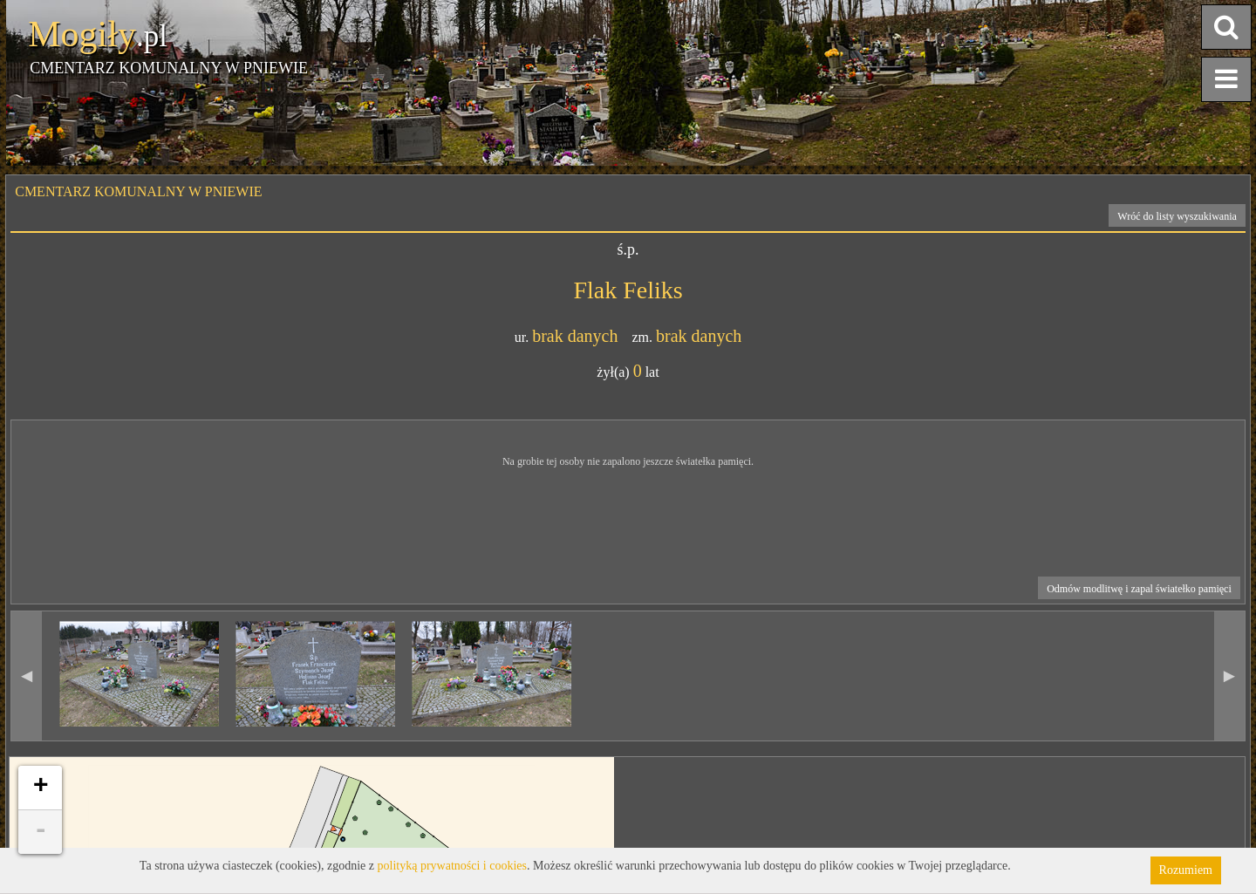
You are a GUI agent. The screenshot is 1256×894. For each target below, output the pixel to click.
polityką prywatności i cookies (452, 865)
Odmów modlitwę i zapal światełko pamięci (1139, 589)
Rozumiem (1185, 870)
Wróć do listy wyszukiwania (1177, 216)
